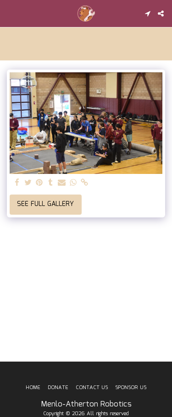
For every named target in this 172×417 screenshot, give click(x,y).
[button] (10, 13)
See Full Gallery (45, 204)
